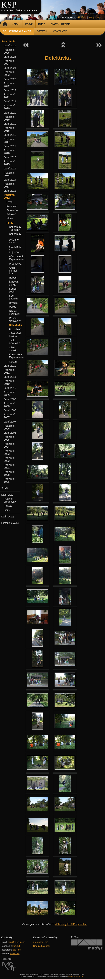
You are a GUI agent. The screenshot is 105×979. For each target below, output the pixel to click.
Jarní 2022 (10, 90)
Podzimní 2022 (9, 85)
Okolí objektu (13, 349)
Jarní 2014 (10, 179)
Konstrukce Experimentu (16, 356)
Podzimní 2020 (9, 107)
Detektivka (15, 325)
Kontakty (60, 31)
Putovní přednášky (10, 500)
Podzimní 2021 (9, 96)
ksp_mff (17, 949)
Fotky (9, 222)
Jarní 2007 (10, 421)
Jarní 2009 (10, 399)
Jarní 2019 (10, 123)
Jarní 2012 (10, 365)
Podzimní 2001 (9, 466)
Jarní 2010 (10, 388)
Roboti (13, 277)
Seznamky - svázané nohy (15, 238)
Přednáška (15, 263)
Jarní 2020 (10, 112)
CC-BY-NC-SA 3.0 (75, 976)
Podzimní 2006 (9, 427)
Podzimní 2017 (9, 140)
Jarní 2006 (10, 432)
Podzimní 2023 (9, 73)
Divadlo (13, 302)
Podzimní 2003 (9, 452)
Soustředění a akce (17, 31)
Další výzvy (7, 516)
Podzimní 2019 (9, 118)
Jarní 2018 (10, 134)
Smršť (4, 488)
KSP (9, 4)
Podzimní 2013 (9, 185)
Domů (5, 24)
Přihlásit (81, 17)
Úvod (9, 202)
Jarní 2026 (10, 45)
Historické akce (10, 523)
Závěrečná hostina (15, 335)
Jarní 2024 (10, 67)
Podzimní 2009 (9, 394)
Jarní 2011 (10, 376)
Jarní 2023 (10, 79)
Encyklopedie (60, 24)
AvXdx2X (14, 953)
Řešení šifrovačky (14, 319)
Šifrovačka (12, 210)
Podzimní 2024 (9, 62)
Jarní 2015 (10, 168)
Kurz (41, 24)
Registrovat (95, 17)
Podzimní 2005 (9, 438)
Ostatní (42, 31)
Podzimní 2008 (9, 405)
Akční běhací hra (13, 270)
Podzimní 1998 (9, 473)
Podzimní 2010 (9, 382)
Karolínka (11, 206)
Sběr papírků (13, 297)
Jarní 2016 (10, 157)
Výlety (12, 307)
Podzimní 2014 (9, 174)
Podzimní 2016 (9, 152)
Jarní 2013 (10, 190)
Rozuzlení (14, 329)
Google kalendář (41, 946)
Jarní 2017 (10, 146)
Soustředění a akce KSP (19, 10)
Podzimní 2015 (9, 163)
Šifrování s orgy (14, 283)
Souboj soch (13, 290)
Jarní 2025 (10, 56)
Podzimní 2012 (9, 196)
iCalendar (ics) (40, 942)
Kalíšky (8, 506)
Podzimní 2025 (9, 51)
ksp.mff (16, 946)
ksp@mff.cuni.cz (16, 942)
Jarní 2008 (10, 410)
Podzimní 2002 (9, 459)
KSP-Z (29, 24)
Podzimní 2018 (9, 129)
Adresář (10, 214)
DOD (7, 510)
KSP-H (16, 24)
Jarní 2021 (10, 101)
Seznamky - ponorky (15, 228)
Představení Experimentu (16, 258)
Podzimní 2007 (9, 416)
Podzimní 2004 (9, 445)
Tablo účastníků (14, 342)
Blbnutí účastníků (14, 312)
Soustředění (8, 41)
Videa (9, 218)
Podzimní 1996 (9, 480)
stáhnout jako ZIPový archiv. (71, 924)
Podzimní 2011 (9, 371)
